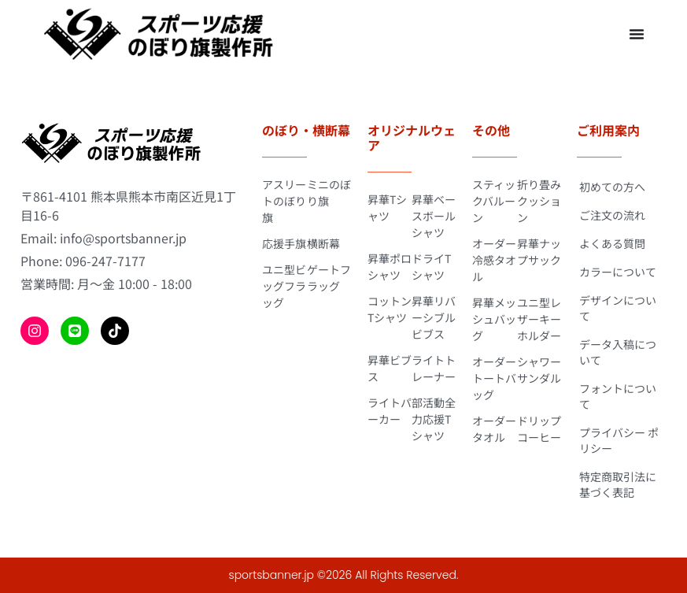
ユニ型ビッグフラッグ (284, 285)
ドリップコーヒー (539, 429)
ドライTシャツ (431, 266)
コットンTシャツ (390, 309)
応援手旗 (284, 243)
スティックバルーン (493, 200)
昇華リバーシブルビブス (434, 317)
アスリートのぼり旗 (284, 200)
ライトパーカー (390, 411)
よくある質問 (612, 243)
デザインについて (617, 308)
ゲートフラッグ (329, 277)
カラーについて (617, 272)
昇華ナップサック (539, 251)
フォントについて (617, 396)
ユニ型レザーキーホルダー (539, 319)
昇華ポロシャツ (390, 266)
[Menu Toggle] (637, 34)
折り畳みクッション (539, 200)
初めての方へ (612, 187)
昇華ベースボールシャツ (434, 215)
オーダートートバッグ (494, 378)
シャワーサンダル (539, 370)
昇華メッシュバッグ (494, 319)
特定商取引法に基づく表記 (617, 484)
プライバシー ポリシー (619, 440)
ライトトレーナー (434, 368)
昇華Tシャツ (387, 207)
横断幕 (323, 243)
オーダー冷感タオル (494, 259)
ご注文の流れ (612, 215)
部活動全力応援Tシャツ (434, 419)
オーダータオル (494, 429)
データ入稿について (617, 352)
